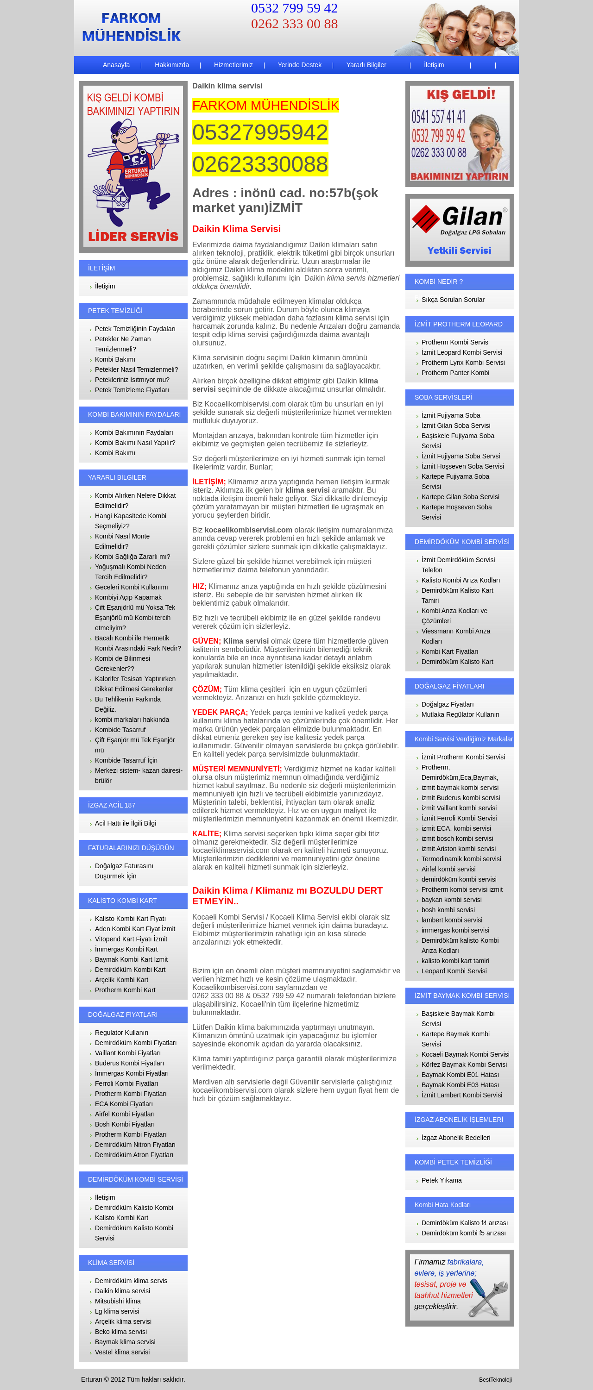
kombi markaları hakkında (132, 719)
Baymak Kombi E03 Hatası (460, 1085)
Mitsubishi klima (118, 1301)
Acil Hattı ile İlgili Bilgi (125, 823)
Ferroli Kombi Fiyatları (126, 1083)
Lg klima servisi (117, 1311)
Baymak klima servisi (125, 1342)
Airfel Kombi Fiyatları (125, 1114)
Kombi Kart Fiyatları (450, 651)
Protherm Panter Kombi (455, 372)
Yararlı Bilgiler (365, 65)
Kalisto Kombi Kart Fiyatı (130, 918)
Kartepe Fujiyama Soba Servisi (455, 481)
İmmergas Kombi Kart (126, 949)
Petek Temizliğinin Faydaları (135, 328)
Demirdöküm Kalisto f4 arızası (465, 1223)
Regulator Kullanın (121, 1032)
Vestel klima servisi (122, 1352)
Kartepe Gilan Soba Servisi (460, 497)
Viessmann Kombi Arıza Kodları (456, 636)
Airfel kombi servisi (449, 869)
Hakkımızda (171, 65)
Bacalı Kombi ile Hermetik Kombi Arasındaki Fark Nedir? (138, 643)
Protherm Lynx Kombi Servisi (463, 362)
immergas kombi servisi (455, 930)
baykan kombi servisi (452, 899)
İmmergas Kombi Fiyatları (132, 1073)
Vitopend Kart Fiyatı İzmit (131, 939)
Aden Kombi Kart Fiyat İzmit (135, 929)
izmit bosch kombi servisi (457, 838)
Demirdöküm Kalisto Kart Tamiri (457, 595)
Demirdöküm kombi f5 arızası (464, 1233)
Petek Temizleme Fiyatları (132, 390)
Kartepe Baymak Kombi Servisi (456, 1039)
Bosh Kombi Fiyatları (125, 1124)
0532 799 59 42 (294, 7)
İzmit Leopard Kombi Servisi (462, 352)
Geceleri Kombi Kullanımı (131, 587)
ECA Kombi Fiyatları (124, 1104)
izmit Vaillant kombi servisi (459, 808)
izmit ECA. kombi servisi (456, 828)
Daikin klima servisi (122, 1291)
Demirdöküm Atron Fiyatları (134, 1154)
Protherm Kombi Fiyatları (131, 1093)
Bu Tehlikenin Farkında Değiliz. (128, 704)
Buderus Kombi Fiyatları (129, 1063)
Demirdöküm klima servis (131, 1280)
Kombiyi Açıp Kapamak (128, 597)
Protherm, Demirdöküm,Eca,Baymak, (460, 772)
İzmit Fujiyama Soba (451, 415)
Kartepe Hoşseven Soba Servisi (457, 512)
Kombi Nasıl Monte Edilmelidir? (122, 541)
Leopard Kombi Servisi (454, 971)
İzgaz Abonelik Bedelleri (456, 1137)
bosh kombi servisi (448, 910)
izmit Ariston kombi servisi (459, 848)
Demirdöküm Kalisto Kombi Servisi (134, 1233)
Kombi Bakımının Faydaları (134, 432)
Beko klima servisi (121, 1331)
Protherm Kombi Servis (455, 342)
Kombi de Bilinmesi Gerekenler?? (122, 663)
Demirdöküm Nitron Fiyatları (135, 1144)
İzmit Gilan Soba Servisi (456, 425)
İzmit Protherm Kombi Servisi (463, 757)
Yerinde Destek (299, 65)
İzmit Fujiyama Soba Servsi (461, 456)
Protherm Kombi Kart (125, 990)
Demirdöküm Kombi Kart (130, 969)
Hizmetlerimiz (232, 65)
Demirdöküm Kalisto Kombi (134, 1207)
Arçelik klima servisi (123, 1321)
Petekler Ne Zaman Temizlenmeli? (123, 344)
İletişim (433, 65)
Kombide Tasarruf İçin (126, 760)
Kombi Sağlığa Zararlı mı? (132, 556)
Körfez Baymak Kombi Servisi (464, 1064)
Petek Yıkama (442, 1180)
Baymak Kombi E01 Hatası (460, 1074)
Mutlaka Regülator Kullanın (460, 714)
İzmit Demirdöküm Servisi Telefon (458, 565)
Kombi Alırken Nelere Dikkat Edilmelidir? (135, 500)
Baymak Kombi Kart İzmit (131, 959)
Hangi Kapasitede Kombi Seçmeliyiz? (130, 521)
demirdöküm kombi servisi (459, 879)
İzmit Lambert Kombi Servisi (462, 1095)
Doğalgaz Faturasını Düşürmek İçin (124, 871)
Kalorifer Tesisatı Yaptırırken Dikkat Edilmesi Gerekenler (135, 684)
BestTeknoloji (495, 1380)
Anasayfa (116, 65)
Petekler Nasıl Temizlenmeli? (136, 369)
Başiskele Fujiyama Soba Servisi (458, 441)
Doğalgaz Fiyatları (448, 704)
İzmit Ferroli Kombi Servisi (459, 818)
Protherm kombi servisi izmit (462, 889)
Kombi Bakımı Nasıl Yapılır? (135, 442)
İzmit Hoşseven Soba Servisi (463, 466)
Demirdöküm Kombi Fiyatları (136, 1042)
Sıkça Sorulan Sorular (453, 299)
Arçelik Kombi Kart (121, 979)
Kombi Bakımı (115, 359)
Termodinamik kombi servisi (461, 859)
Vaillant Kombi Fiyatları (128, 1053)
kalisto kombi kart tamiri (455, 960)
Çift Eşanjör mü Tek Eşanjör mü (135, 745)
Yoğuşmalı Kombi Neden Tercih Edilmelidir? (130, 572)
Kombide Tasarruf (120, 729)
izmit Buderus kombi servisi (461, 797)
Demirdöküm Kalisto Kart (457, 661)
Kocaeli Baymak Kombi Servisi (466, 1054)
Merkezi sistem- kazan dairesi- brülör (139, 775)
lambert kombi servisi (452, 920)
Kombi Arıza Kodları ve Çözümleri (454, 616)
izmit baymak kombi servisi (460, 787)
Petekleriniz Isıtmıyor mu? (132, 379)
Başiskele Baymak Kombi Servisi (458, 1018)
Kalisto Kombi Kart (121, 1217)
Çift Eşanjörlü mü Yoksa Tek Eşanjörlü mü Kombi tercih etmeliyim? (135, 618)
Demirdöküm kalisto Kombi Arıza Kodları (460, 945)
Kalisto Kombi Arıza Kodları (461, 580)
